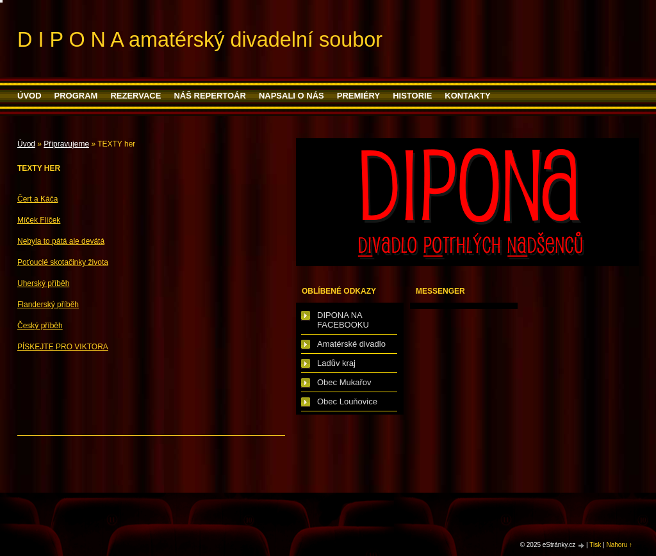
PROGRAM (76, 95)
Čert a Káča (37, 199)
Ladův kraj (336, 363)
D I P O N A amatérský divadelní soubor (199, 39)
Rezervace (135, 95)
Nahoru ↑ (619, 544)
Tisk (595, 544)
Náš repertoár (209, 95)
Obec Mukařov (344, 382)
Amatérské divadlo (351, 344)
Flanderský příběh (48, 304)
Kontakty (467, 95)
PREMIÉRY (358, 95)
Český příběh (40, 325)
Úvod (29, 95)
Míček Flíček (38, 220)
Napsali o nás (291, 95)
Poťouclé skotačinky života (62, 262)
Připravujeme (66, 143)
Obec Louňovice (347, 401)
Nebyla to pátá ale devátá (60, 241)
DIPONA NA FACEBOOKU (343, 320)
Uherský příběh (43, 283)
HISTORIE (412, 95)
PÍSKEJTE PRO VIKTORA (62, 346)
